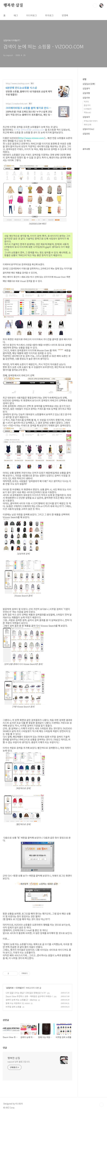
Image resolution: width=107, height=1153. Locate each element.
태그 (16, 15)
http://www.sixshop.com (17, 83)
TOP (101, 1143)
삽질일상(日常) (89, 83)
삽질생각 (86, 88)
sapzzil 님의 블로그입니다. (19, 1100)
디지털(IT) (20, 1026)
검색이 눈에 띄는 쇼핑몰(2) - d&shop (21, 1038)
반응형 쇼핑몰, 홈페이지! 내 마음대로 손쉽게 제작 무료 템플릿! (29, 93)
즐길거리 (87, 105)
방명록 (65, 15)
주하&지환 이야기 (90, 121)
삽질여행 (86, 93)
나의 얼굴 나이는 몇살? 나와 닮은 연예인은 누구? (26, 1031)
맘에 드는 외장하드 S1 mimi (18, 1042)
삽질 (84, 79)
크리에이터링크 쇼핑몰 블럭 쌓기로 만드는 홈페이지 (28, 107)
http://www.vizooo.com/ (32, 138)
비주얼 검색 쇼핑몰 (13, 1045)
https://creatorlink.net (16, 103)
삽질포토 (86, 133)
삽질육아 (86, 117)
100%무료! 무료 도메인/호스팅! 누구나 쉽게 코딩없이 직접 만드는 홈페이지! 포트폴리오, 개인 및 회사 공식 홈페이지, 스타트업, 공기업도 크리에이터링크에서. (29, 113)
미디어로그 (31, 15)
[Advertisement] (37, 983)
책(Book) (87, 112)
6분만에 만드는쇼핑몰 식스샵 (21, 87)
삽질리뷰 (10, 1026)
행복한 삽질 (13, 5)
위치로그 (49, 15)
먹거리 (86, 101)
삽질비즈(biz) (88, 129)
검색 (95, 5)
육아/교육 (87, 124)
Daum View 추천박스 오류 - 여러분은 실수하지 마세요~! (29, 1035)
